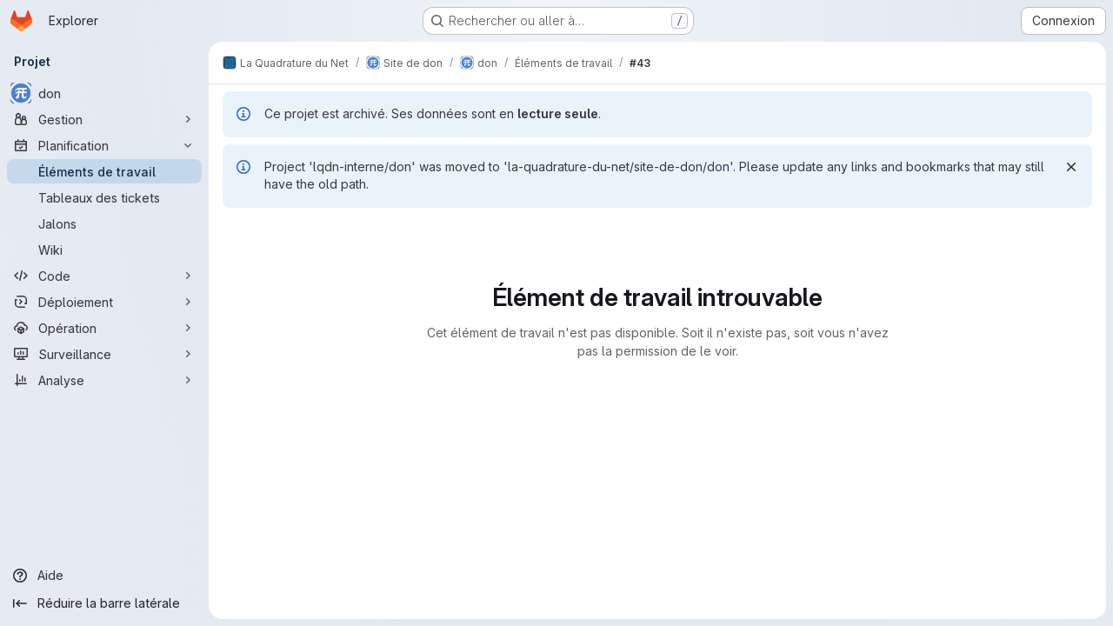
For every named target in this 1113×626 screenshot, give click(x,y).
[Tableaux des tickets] (104, 197)
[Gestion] (104, 119)
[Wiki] (104, 249)
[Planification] (104, 145)
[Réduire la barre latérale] (104, 603)
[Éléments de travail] (104, 171)
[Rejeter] (1071, 166)
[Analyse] (104, 380)
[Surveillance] (104, 354)
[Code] (104, 275)
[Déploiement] (104, 302)
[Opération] (104, 328)
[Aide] (104, 575)
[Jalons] (104, 223)
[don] (104, 93)
